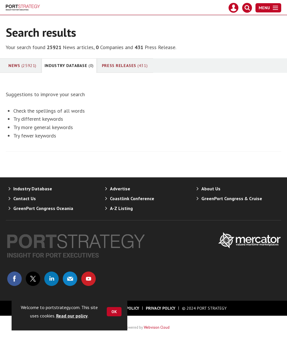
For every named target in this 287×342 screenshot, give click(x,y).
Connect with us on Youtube (88, 278)
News (22, 65)
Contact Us (24, 198)
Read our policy (72, 316)
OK (114, 311)
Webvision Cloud (157, 327)
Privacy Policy (160, 308)
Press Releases (125, 65)
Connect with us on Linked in (51, 278)
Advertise (120, 189)
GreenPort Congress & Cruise (231, 198)
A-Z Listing (121, 208)
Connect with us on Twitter (33, 278)
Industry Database (69, 65)
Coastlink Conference (132, 198)
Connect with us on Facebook (14, 278)
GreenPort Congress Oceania (43, 208)
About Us (210, 189)
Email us (70, 278)
